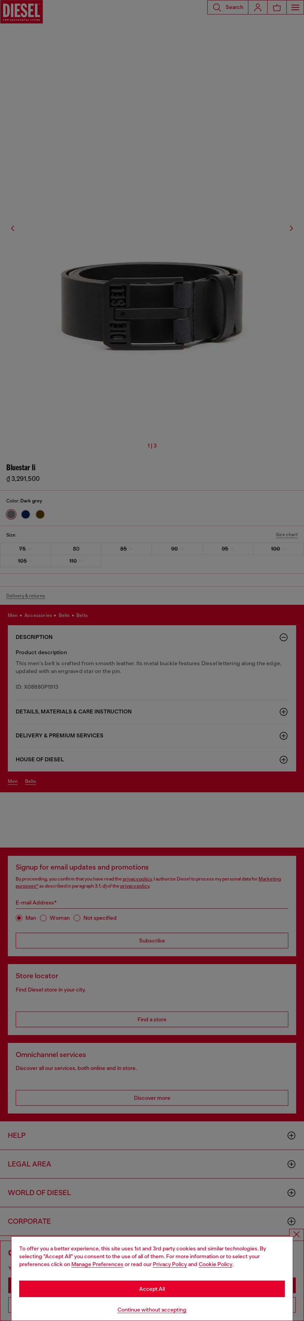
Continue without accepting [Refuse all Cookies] (152, 1309)
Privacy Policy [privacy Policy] (170, 1264)
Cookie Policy (215, 1264)
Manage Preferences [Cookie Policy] (97, 1264)
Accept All (152, 1289)
